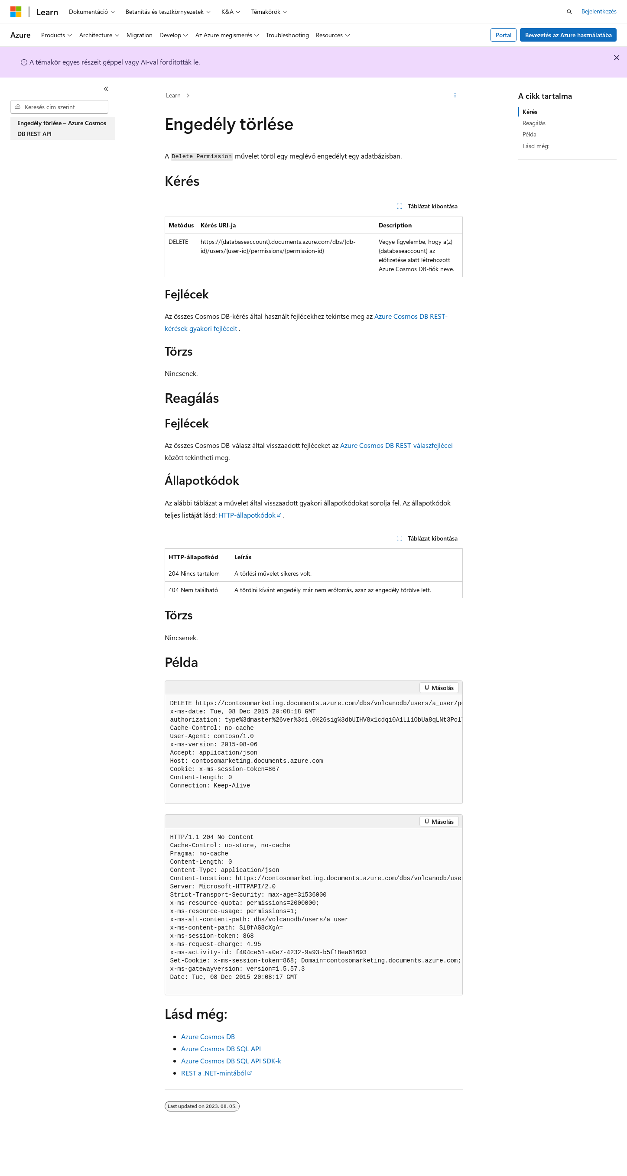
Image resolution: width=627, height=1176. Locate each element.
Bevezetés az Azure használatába (568, 35)
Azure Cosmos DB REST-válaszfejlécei (396, 445)
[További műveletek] (454, 96)
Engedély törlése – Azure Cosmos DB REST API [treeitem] (61, 128)
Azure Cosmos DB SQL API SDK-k (231, 1060)
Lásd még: (536, 146)
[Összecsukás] (106, 89)
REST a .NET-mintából (213, 1072)
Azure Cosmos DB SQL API (221, 1048)
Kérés (530, 111)
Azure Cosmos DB (208, 1036)
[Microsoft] (16, 11)
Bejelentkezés (599, 11)
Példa (529, 134)
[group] (314, 749)
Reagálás (534, 123)
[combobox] (59, 107)
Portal (504, 35)
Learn (173, 95)
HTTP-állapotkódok (247, 514)
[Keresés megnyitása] (569, 11)
